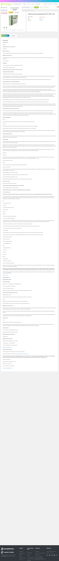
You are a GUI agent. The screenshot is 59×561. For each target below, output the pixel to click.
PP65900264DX (4, 556)
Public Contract (37, 554)
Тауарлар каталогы (5, 7)
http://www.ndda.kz (5, 275)
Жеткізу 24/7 (29, 554)
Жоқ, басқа (17, 12)
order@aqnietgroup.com (52, 551)
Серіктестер (21, 559)
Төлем (28, 555)
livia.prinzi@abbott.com (8, 347)
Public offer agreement (39, 556)
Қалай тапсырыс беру (30, 557)
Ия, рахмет (11, 12)
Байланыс (20, 554)
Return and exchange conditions (40, 553)
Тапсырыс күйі (29, 552)
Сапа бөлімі (29, 560)
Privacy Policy (37, 551)
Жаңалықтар (21, 551)
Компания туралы (22, 553)
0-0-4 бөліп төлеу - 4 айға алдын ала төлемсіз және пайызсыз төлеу (29, 0)
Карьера (20, 556)
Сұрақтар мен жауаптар (31, 558)
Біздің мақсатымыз (22, 557)
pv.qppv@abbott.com (25, 353)
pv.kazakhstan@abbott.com (9, 368)
